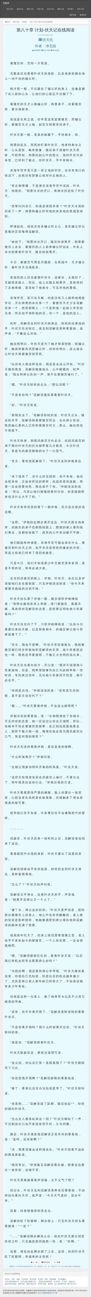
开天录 (64, 1281)
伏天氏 (24, 22)
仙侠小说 (20, 9)
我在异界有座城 (10, 1284)
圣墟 (18, 1279)
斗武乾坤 (24, 1279)
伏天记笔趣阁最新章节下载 (47, 1293)
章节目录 (45, 1262)
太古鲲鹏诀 (62, 1279)
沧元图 (40, 1279)
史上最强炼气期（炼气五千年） (66, 1284)
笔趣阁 (6, 3)
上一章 (34, 1262)
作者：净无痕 (45, 46)
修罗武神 (21, 1284)
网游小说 (60, 9)
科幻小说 (50, 9)
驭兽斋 (50, 1284)
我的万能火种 (31, 1284)
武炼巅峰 (52, 1279)
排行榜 (71, 9)
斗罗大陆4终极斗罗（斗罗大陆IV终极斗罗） (21, 1281)
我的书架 (73, 15)
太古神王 (57, 1281)
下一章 (57, 1262)
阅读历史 (83, 15)
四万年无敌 (42, 1284)
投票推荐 (36, 50)
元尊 (13, 1279)
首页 (7, 22)
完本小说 (80, 9)
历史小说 (40, 9)
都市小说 (30, 9)
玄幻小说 (9, 9)
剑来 (46, 1279)
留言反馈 (54, 50)
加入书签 (45, 50)
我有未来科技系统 (45, 1281)
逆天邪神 (33, 1279)
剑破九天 (72, 1281)
